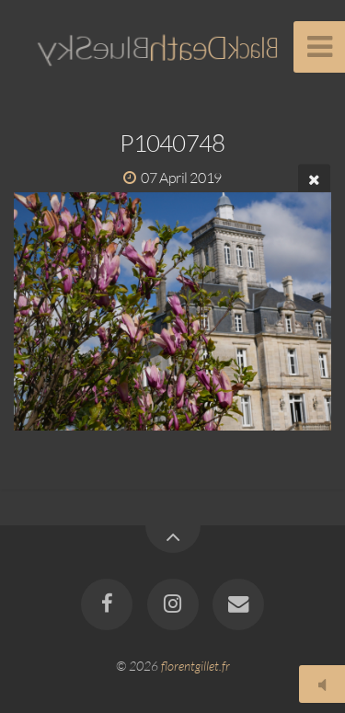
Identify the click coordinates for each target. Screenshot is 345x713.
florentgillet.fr (195, 665)
